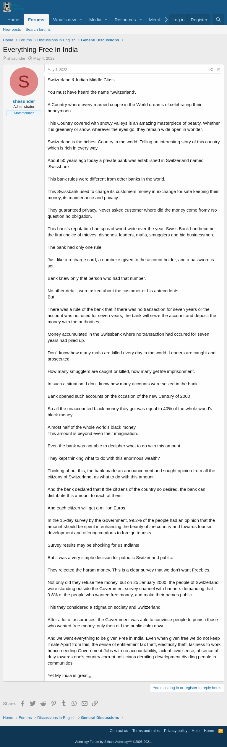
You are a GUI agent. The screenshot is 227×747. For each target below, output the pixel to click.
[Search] (218, 19)
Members (158, 19)
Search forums (38, 29)
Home (13, 19)
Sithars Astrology (116, 741)
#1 (219, 70)
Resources (125, 19)
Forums (36, 19)
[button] (81, 19)
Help (196, 730)
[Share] (211, 69)
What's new (64, 19)
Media (95, 19)
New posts (12, 29)
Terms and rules (146, 730)
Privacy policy (175, 730)
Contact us (119, 730)
